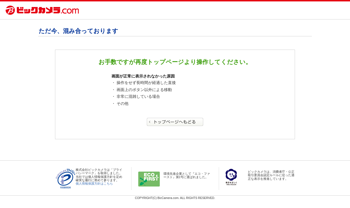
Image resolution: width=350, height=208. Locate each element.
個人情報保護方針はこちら (94, 183)
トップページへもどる (175, 122)
